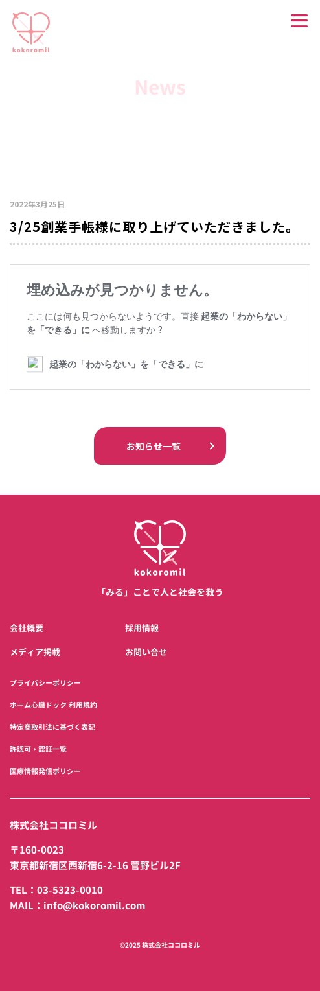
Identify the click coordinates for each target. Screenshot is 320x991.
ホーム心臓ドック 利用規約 (53, 705)
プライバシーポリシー (45, 683)
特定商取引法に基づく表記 (52, 727)
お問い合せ (146, 652)
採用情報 (142, 628)
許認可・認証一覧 (38, 749)
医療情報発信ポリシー (45, 771)
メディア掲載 (35, 652)
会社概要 (26, 628)
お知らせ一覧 (160, 444)
